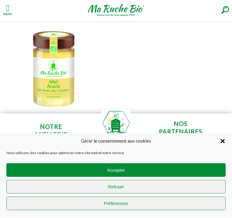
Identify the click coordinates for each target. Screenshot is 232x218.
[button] (223, 141)
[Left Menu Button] (8, 9)
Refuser (116, 186)
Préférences (116, 203)
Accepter (116, 170)
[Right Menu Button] (225, 10)
